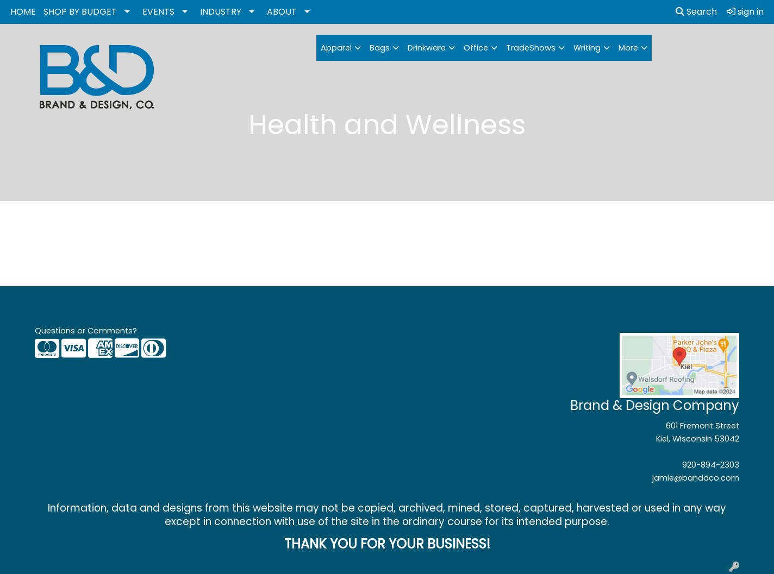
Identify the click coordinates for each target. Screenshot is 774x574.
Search (696, 11)
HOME (23, 11)
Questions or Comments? (86, 330)
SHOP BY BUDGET (80, 11)
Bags (380, 47)
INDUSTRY (220, 11)
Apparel (336, 47)
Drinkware (427, 47)
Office (476, 47)
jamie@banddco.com (695, 477)
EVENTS (158, 11)
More (628, 47)
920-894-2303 (710, 464)
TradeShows (530, 47)
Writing (587, 47)
